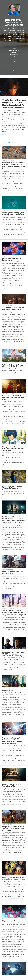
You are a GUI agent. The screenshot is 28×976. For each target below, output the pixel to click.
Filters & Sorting (7, 67)
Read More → (5, 59)
